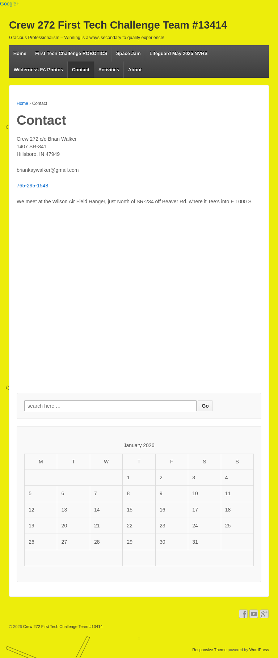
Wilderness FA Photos (38, 69)
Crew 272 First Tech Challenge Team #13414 (118, 25)
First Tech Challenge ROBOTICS (71, 53)
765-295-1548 (32, 185)
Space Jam (128, 53)
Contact (80, 69)
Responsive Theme (209, 650)
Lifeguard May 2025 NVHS (178, 53)
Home (19, 53)
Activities (108, 69)
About (135, 69)
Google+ (9, 4)
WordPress (259, 650)
